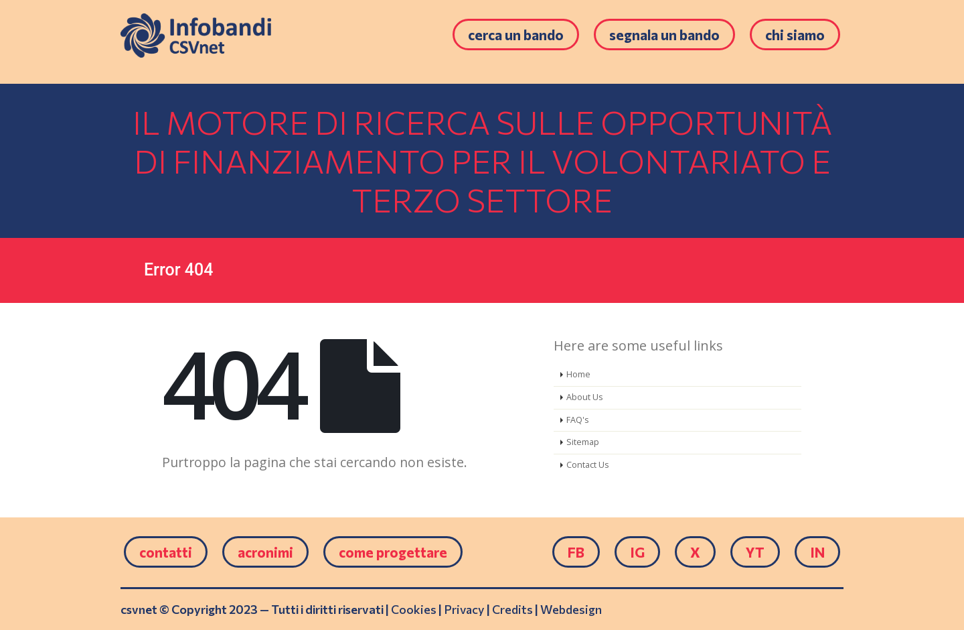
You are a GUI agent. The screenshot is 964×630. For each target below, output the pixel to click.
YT (755, 552)
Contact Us (587, 464)
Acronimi (265, 552)
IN (817, 552)
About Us (584, 397)
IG (637, 552)
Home (578, 374)
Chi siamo (795, 34)
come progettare (393, 552)
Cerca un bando (516, 34)
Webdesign (571, 609)
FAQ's (577, 420)
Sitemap (582, 442)
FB (576, 552)
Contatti (165, 552)
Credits (512, 609)
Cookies (413, 609)
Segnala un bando (664, 34)
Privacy (464, 609)
